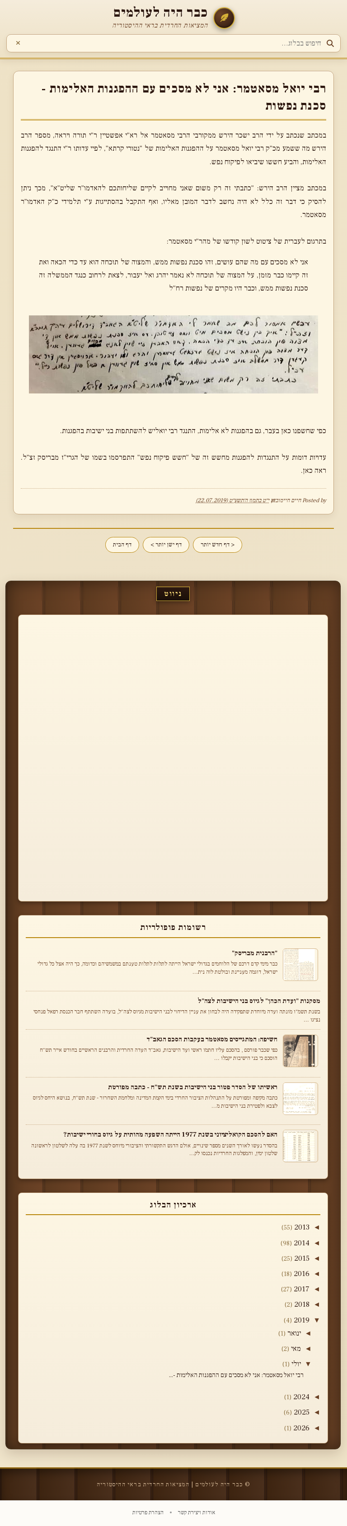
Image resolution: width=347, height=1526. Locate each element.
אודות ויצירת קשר (196, 1512)
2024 (301, 1396)
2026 (301, 1428)
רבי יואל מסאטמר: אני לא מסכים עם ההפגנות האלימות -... (236, 1375)
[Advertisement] (293, 756)
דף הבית (122, 545)
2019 (301, 1320)
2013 (301, 1227)
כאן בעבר (278, 430)
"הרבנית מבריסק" (254, 952)
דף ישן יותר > (166, 545)
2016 (301, 1273)
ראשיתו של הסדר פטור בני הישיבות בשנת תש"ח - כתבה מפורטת (192, 1086)
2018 (301, 1304)
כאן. (307, 470)
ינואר (294, 1333)
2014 (301, 1243)
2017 (301, 1289)
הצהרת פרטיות (148, 1512)
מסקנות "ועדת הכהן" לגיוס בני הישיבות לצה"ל (258, 1000)
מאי (296, 1348)
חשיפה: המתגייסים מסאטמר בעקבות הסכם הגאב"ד (211, 1039)
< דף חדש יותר (217, 545)
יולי (296, 1364)
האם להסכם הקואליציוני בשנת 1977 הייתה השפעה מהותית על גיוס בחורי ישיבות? (170, 1134)
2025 (301, 1412)
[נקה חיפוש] (18, 43)
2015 (301, 1258)
